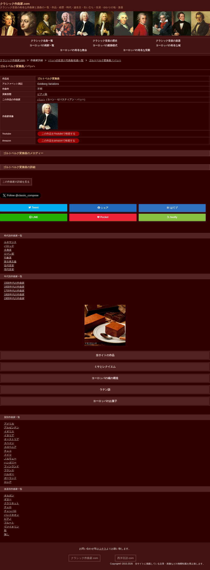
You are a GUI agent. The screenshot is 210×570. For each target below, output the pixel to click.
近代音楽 (9, 265)
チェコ (7, 450)
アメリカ (9, 423)
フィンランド (11, 466)
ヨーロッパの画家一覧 (42, 45)
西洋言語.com (125, 557)
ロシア (7, 481)
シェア (103, 207)
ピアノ (7, 518)
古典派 (7, 249)
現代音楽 (9, 269)
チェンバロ (10, 510)
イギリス (9, 431)
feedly (172, 217)
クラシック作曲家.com (15, 3)
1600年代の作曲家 (14, 286)
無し (6, 534)
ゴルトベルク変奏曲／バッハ (105, 60)
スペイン (9, 442)
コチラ (102, 548)
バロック (9, 245)
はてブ (174, 207)
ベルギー (9, 474)
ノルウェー (10, 458)
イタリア (9, 435)
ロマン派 (9, 253)
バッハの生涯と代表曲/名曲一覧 (65, 60)
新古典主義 (10, 261)
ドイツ (7, 454)
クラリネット (11, 503)
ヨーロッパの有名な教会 (73, 50)
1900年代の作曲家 (14, 298)
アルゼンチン (11, 427)
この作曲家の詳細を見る (16, 181)
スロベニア (10, 446)
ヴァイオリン (11, 526)
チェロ (7, 507)
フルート (9, 522)
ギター (7, 499)
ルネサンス (10, 241)
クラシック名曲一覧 (42, 40)
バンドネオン (11, 514)
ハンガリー (10, 462)
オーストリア (11, 439)
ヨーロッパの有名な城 (168, 45)
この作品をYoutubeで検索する (58, 133)
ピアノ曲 (42, 94)
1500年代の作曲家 (14, 282)
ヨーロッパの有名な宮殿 (136, 50)
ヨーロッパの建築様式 (105, 45)
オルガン (9, 495)
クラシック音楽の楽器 (168, 40)
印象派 (7, 257)
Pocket (102, 217)
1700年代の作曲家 (14, 290)
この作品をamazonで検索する (58, 140)
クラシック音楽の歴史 (105, 40)
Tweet (34, 207)
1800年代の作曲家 (14, 294)
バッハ (41, 99)
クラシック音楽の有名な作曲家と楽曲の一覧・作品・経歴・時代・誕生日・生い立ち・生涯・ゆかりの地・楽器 (61, 7)
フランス (9, 470)
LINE (33, 217)
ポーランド (10, 477)
